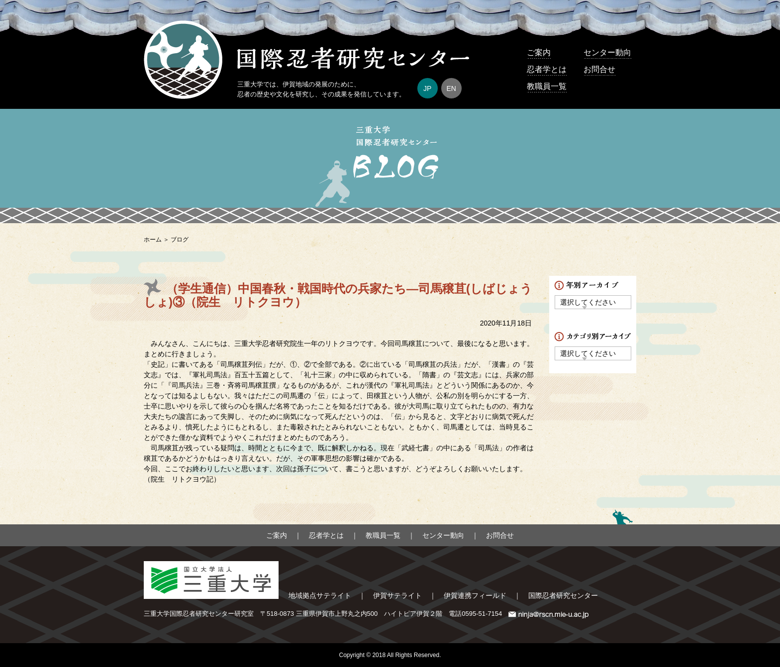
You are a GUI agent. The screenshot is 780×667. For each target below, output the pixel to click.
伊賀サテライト (397, 595)
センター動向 (607, 52)
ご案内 (539, 52)
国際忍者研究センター (563, 595)
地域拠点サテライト (320, 595)
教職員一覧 (547, 86)
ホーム (153, 239)
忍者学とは (547, 69)
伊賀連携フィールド (475, 595)
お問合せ (599, 69)
